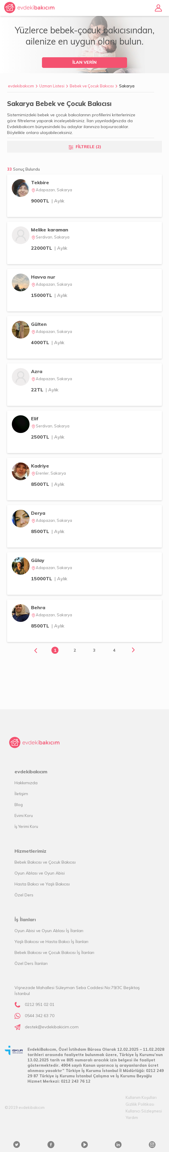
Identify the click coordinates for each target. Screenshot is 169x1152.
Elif (34, 418)
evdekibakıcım (21, 86)
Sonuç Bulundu (26, 169)
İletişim (21, 793)
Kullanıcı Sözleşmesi (144, 1111)
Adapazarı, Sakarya (51, 189)
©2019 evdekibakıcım (25, 1107)
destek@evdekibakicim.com (52, 1027)
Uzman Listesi (51, 86)
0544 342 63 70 (39, 1015)
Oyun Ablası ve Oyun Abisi (39, 873)
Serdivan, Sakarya (50, 237)
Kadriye (40, 466)
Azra (36, 371)
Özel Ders (23, 895)
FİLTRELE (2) (88, 146)
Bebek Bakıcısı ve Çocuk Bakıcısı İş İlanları (54, 952)
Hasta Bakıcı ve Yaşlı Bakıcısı (42, 884)
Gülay (37, 560)
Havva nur (43, 277)
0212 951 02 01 (39, 1004)
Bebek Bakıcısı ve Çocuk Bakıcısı (45, 862)
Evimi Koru (23, 815)
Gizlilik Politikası (140, 1104)
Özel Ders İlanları (31, 963)
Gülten (39, 324)
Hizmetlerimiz (30, 851)
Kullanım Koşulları (141, 1097)
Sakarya (126, 86)
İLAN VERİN (84, 62)
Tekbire (40, 182)
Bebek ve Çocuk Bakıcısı (92, 86)
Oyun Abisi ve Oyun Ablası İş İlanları (48, 930)
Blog (18, 804)
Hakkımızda (26, 782)
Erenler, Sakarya (48, 473)
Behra (38, 607)
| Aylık (57, 201)
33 (23, 169)
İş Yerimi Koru (26, 826)
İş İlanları (25, 919)
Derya (38, 513)
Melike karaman (49, 230)
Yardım (132, 1117)
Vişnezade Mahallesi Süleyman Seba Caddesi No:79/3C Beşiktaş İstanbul (77, 990)
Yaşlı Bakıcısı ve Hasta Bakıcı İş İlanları (51, 941)
